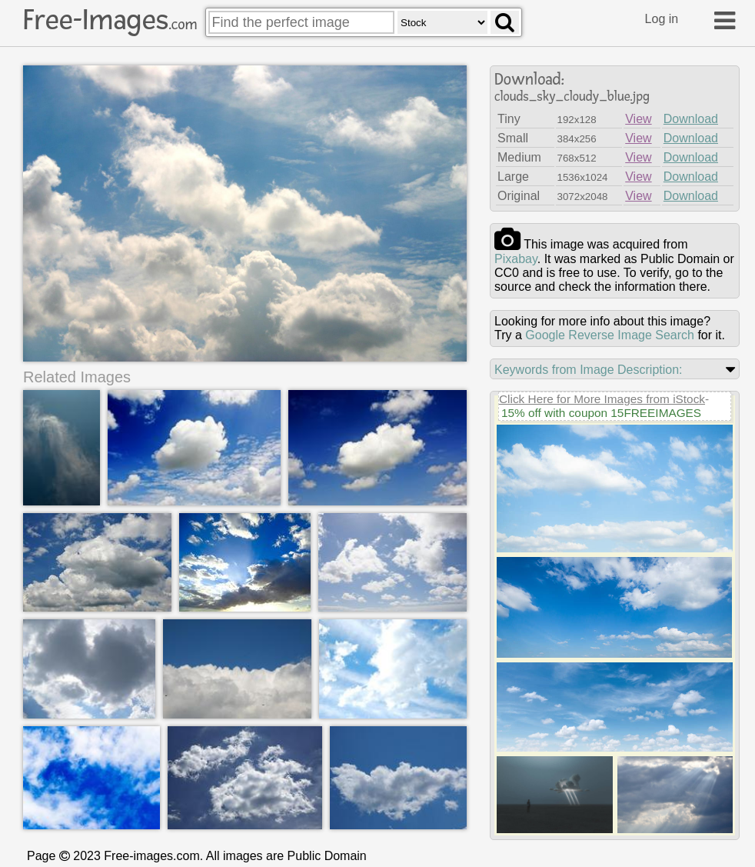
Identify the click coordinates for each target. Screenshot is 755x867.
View (638, 118)
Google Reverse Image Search (609, 335)
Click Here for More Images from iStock (602, 398)
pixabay (515, 258)
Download (691, 118)
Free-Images (110, 20)
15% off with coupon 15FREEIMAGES (601, 412)
